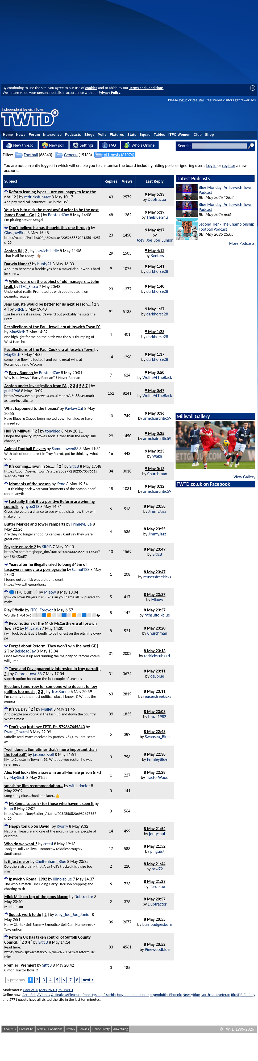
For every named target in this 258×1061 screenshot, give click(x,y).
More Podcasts (242, 243)
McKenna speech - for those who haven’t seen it (51, 803)
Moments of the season (30, 483)
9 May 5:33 (154, 194)
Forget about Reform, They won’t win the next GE (52, 645)
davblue (157, 676)
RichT (235, 994)
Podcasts (73, 135)
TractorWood (157, 777)
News (21, 135)
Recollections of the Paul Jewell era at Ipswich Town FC (52, 326)
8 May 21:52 (154, 846)
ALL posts (112, 154)
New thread (20, 145)
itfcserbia (108, 994)
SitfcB (19, 309)
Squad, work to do (25, 914)
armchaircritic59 (157, 418)
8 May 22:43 (154, 731)
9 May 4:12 (154, 250)
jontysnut (157, 833)
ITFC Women (179, 135)
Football (31, 154)
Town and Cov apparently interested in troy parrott (54, 668)
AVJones (43, 994)
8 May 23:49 (154, 549)
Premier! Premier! (20, 965)
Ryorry (62, 826)
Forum (34, 135)
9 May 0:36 (154, 413)
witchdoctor (79, 785)
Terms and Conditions (146, 87)
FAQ (109, 145)
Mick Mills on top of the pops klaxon (36, 896)
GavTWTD (30, 989)
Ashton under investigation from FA (35, 385)
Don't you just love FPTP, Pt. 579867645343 (47, 726)
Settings (82, 145)
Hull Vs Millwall (18, 431)
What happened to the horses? (31, 408)
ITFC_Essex (28, 286)
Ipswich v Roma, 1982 (28, 879)
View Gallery (244, 476)
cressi (48, 843)
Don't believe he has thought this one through (49, 227)
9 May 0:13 (154, 468)
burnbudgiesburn (157, 924)
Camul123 (80, 569)
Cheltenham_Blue (50, 861)
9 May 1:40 (154, 286)
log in (183, 100)
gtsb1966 (12, 390)
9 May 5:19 (154, 212)
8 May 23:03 (154, 711)
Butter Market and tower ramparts (34, 524)
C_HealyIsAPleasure (66, 994)
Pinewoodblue (157, 949)
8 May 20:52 (154, 944)
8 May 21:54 (154, 828)
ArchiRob (29, 994)
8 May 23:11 (154, 671)
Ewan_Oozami (16, 731)
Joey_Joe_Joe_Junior (155, 240)
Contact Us (26, 1029)
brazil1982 (157, 716)
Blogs (89, 135)
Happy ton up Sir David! (30, 826)
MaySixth (17, 331)
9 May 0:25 (154, 433)
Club (198, 135)
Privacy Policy (109, 92)
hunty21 (44, 263)
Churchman (157, 473)
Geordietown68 (28, 673)
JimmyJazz (157, 511)
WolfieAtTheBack (157, 377)
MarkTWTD (48, 989)
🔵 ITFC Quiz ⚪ (23, 592)
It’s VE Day (18, 709)
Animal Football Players (25, 448)
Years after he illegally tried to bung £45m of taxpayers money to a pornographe (45, 567)
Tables (159, 135)
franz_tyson (91, 994)
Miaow (50, 592)
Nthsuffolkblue (157, 615)
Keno (61, 483)
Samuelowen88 (65, 448)
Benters (157, 255)
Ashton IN (13, 250)
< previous (16, 979)
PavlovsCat (74, 408)
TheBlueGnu (157, 217)
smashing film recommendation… (33, 785)
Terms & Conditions (49, 1029)
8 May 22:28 (154, 772)
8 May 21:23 (154, 881)
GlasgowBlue (15, 232)
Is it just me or (16, 861)
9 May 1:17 (154, 354)
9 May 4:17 (154, 230)
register (198, 100)
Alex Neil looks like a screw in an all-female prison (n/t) (52, 772)
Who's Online (139, 145)
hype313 (31, 506)
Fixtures (117, 135)
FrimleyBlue (81, 524)
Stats (131, 135)
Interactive (52, 135)
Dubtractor (157, 199)
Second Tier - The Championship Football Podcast (226, 227)
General (71, 154)
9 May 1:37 (154, 308)
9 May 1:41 (154, 266)
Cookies (84, 1029)
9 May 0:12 (154, 486)
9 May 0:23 (154, 451)
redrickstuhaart (37, 196)
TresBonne (61, 691)
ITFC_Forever (41, 609)
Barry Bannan (21, 372)
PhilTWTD (65, 989)
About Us (10, 1029)
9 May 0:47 (154, 390)
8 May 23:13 (154, 650)
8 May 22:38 (154, 754)
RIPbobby (247, 994)
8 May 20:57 (154, 899)
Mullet (47, 709)
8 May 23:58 (154, 506)
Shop (209, 135)
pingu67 (157, 851)
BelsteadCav (58, 214)
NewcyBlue (191, 994)
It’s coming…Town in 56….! (32, 466)
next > (88, 979)
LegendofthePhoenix (166, 994)
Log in (211, 165)
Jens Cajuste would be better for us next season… (47, 304)
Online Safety (101, 1029)
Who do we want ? (20, 843)
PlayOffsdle (14, 609)
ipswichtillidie (47, 250)
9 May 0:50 (154, 372)
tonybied (52, 431)
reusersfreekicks (157, 576)
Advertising (120, 1029)
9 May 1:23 (154, 331)
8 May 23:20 (154, 628)
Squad (145, 135)
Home (8, 135)
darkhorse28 (157, 271)
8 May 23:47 (154, 571)
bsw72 (157, 868)
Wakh (157, 456)
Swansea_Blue (157, 736)
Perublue (157, 886)
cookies (91, 87)
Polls (102, 135)
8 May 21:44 (154, 863)
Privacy (70, 1029)
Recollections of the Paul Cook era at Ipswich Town (49, 349)
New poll (53, 145)
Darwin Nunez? (17, 263)
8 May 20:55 (154, 919)
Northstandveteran (215, 994)
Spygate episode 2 (20, 546)
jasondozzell (43, 754)
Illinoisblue (62, 879)
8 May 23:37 (154, 594)
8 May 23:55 (154, 528)
